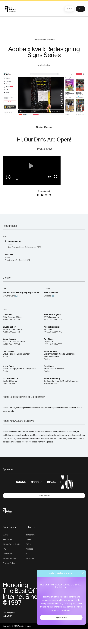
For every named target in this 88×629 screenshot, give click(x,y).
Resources (7, 540)
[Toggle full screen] (55, 176)
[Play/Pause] (8, 177)
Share (80, 9)
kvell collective (44, 65)
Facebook (30, 558)
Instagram (30, 535)
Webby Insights (9, 558)
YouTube (29, 549)
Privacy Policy (9, 563)
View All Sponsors (44, 495)
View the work (9, 296)
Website (47, 296)
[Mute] (49, 176)
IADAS (5, 535)
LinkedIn (29, 540)
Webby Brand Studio (11, 544)
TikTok (28, 544)
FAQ (4, 549)
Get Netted (7, 554)
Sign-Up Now (61, 617)
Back (69, 8)
